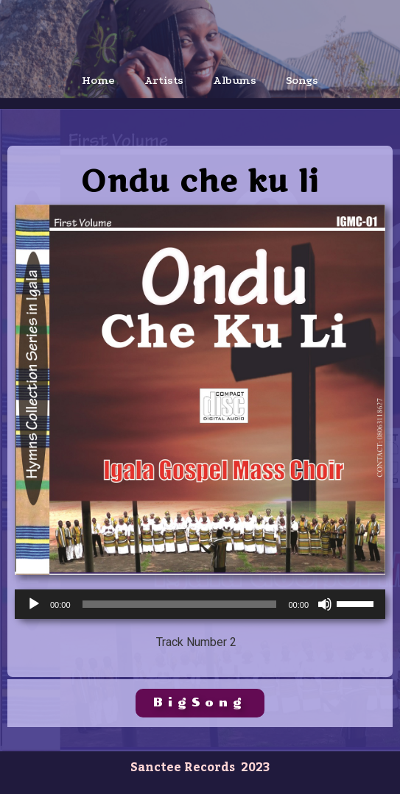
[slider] (180, 604)
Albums (234, 80)
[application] (200, 604)
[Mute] (324, 604)
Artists (163, 80)
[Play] (34, 604)
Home (98, 80)
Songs (302, 80)
